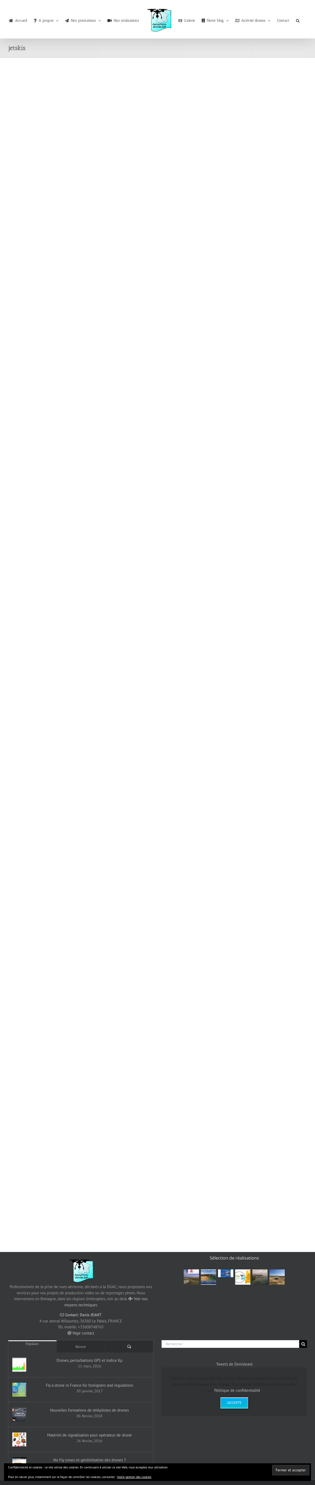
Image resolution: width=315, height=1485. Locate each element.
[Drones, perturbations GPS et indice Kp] (19, 1365)
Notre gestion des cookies (134, 1477)
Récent (81, 1347)
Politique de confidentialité (237, 1390)
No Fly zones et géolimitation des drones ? (89, 1460)
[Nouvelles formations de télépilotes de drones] (19, 1415)
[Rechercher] (230, 1344)
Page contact (83, 1333)
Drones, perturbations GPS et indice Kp (89, 1360)
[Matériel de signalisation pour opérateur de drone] (19, 1439)
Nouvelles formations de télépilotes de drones (89, 1410)
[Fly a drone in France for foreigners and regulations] (19, 1390)
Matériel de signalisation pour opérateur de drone (89, 1435)
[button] (297, 19)
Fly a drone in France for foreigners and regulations (89, 1385)
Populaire (32, 1344)
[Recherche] (303, 1344)
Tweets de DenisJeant (234, 1364)
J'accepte (234, 1402)
